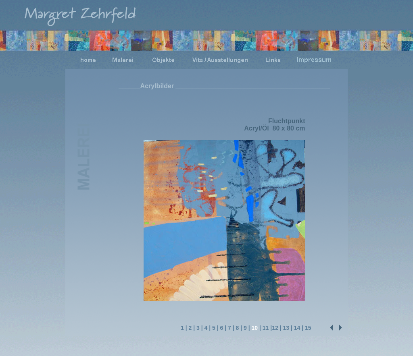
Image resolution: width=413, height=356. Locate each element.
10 (255, 328)
